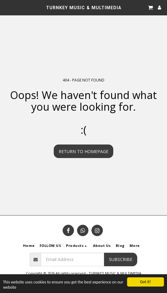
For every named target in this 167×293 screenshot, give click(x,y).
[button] (7, 7)
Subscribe (120, 259)
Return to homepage (83, 151)
